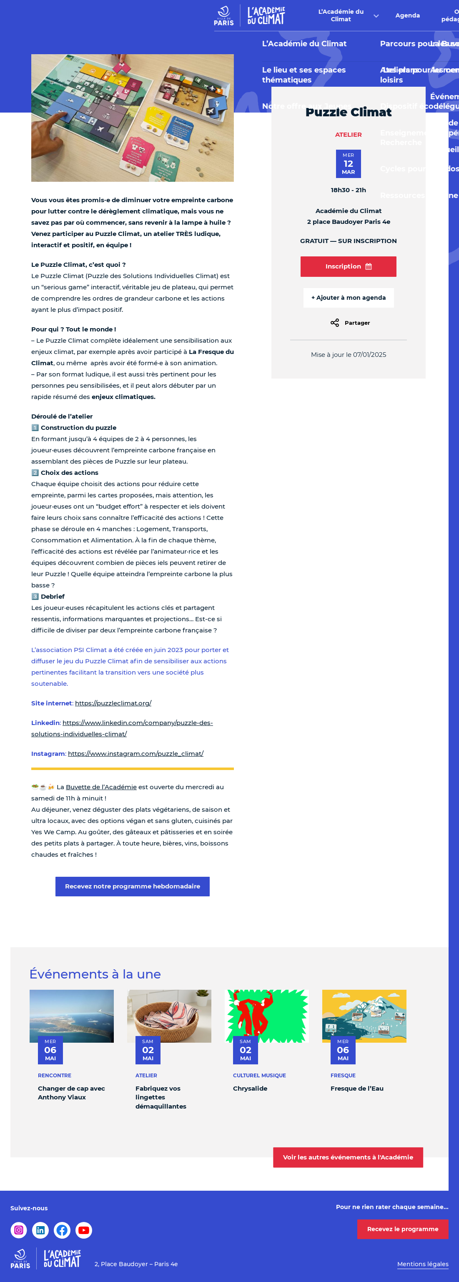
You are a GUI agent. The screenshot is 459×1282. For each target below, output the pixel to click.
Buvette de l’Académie (101, 787)
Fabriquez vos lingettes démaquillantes (160, 1097)
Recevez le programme (403, 1229)
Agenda (204, 15)
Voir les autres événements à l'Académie (348, 1157)
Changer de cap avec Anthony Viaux (71, 1092)
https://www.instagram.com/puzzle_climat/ (135, 754)
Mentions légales (423, 1264)
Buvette (322, 15)
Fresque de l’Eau (357, 1088)
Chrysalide (250, 1088)
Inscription (349, 266)
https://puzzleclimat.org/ (113, 703)
